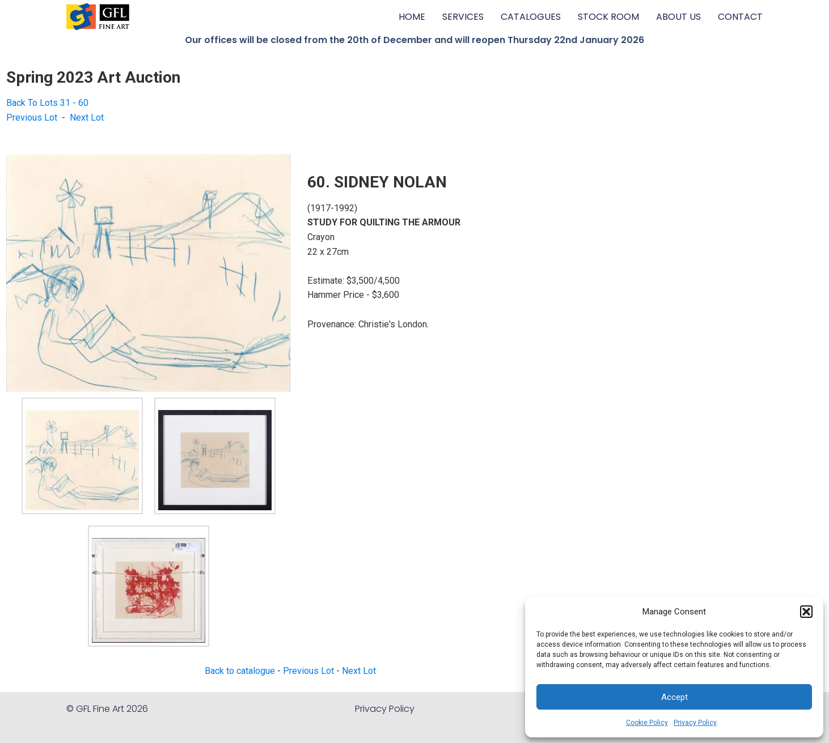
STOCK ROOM (608, 16)
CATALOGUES (531, 16)
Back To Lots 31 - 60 (47, 102)
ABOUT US (678, 16)
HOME (412, 16)
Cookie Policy (647, 723)
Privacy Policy (695, 723)
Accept (674, 697)
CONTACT (740, 16)
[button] (806, 611)
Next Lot (87, 117)
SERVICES (463, 16)
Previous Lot (31, 117)
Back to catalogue (240, 670)
